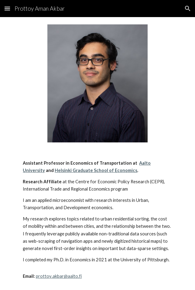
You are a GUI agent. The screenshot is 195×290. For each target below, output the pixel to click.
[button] (7, 8)
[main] (97, 220)
